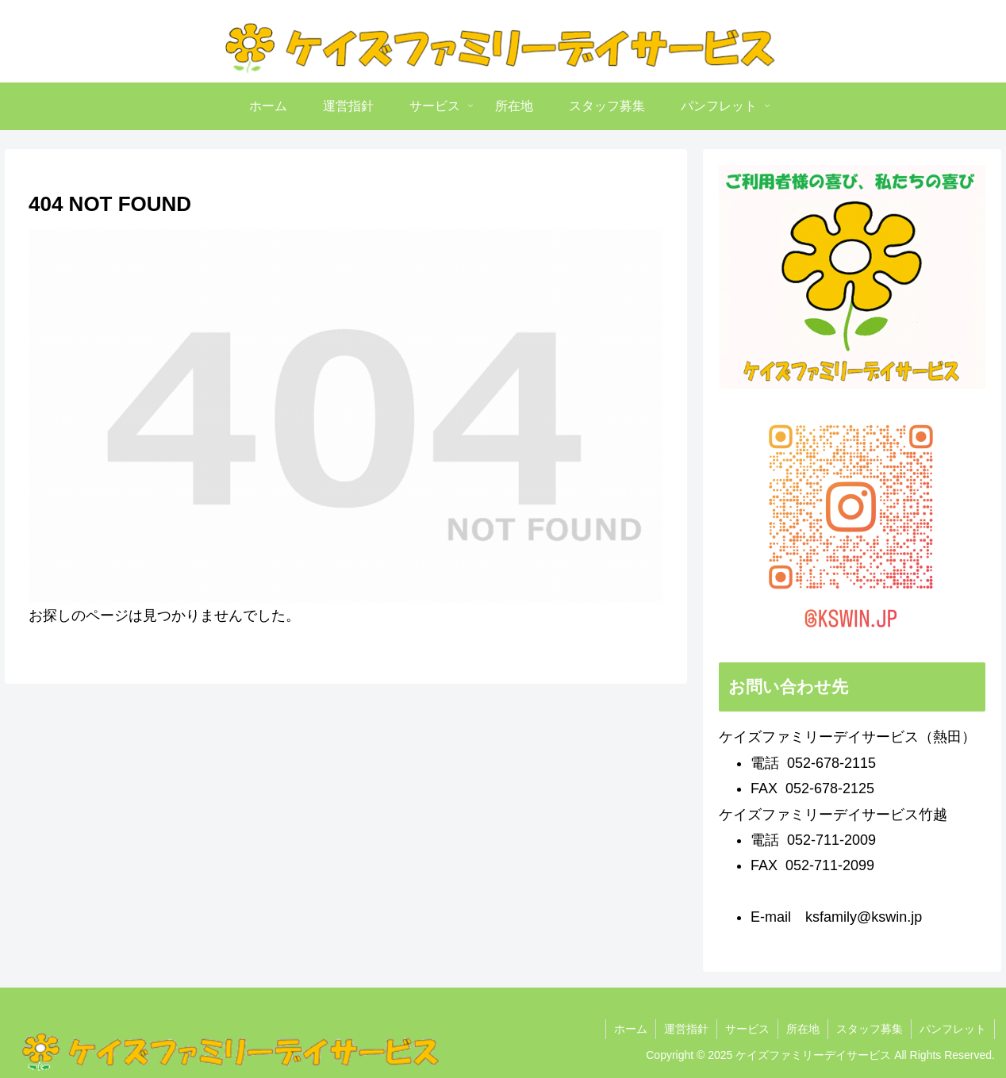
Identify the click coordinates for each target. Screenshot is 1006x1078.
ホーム (630, 1028)
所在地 (803, 1028)
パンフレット (953, 1028)
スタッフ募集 (869, 1028)
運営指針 (686, 1028)
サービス (747, 1028)
